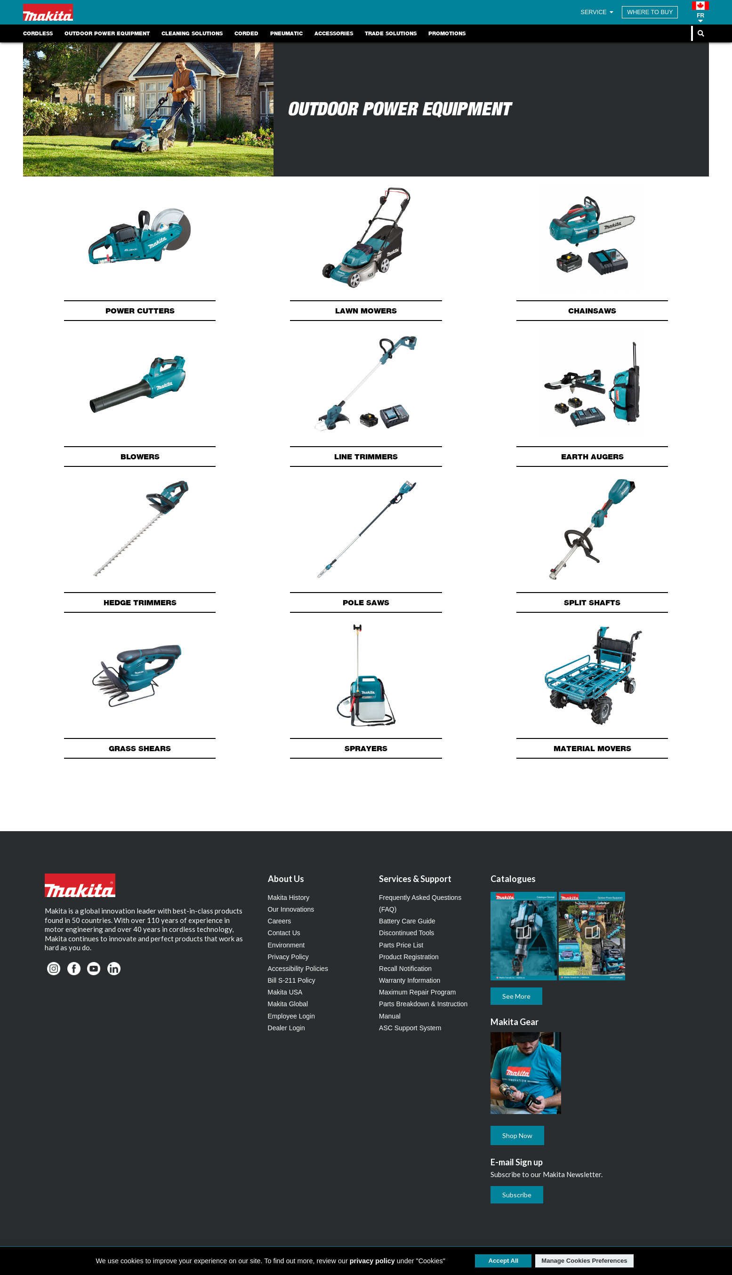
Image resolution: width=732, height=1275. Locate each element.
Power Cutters (140, 310)
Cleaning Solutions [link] (192, 33)
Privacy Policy (288, 957)
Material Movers (592, 748)
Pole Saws (366, 602)
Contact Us (284, 933)
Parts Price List (401, 945)
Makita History (289, 897)
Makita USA (285, 992)
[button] (700, 12)
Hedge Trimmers (140, 602)
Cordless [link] (38, 33)
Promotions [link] (447, 33)
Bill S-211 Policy (291, 980)
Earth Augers (592, 456)
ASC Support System (410, 1028)
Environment (286, 945)
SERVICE (597, 12)
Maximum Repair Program (417, 992)
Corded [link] (246, 33)
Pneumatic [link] (286, 33)
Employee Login (291, 1016)
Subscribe (516, 1195)
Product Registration (409, 957)
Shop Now (517, 1135)
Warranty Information (409, 980)
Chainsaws (592, 310)
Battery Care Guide (407, 921)
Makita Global (288, 1004)
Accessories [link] (333, 33)
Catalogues (513, 879)
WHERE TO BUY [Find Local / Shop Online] (650, 12)
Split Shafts (592, 602)
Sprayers (366, 748)
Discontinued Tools (406, 933)
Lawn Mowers (366, 310)
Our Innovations (291, 909)
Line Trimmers (366, 456)
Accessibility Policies (298, 968)
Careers (279, 921)
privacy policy (372, 1261)
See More (516, 996)
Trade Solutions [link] (391, 33)
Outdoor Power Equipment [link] (107, 33)
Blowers (140, 456)
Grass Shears (140, 748)
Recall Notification (405, 968)
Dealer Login (286, 1028)
